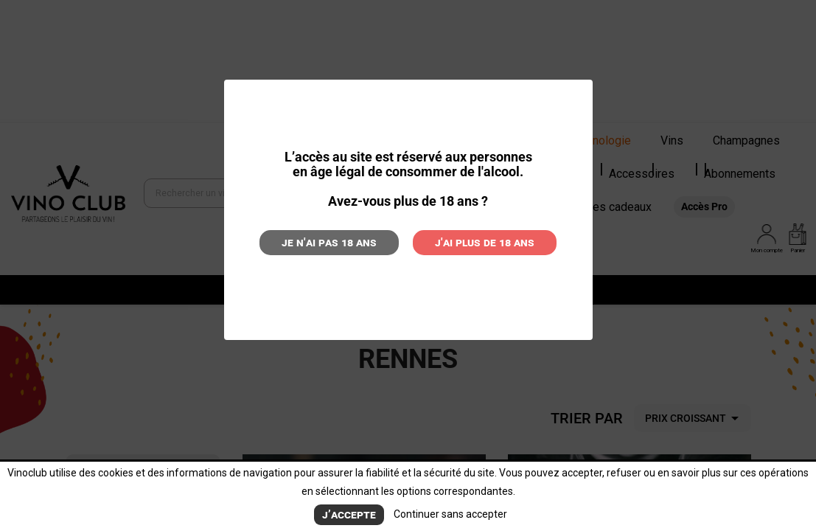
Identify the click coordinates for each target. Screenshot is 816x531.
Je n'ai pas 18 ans (329, 242)
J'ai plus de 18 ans (484, 242)
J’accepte (349, 514)
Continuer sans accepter (450, 514)
